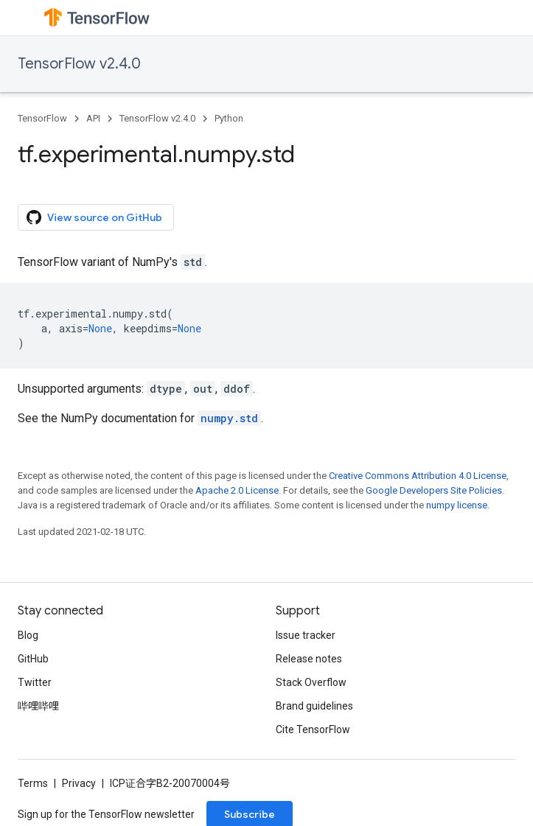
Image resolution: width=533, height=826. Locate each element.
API (93, 118)
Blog (28, 635)
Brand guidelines (314, 706)
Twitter (35, 682)
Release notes (309, 659)
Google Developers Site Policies (434, 490)
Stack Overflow (311, 682)
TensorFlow (42, 118)
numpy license (456, 505)
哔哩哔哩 (38, 706)
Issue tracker (305, 635)
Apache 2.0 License (237, 490)
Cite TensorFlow (313, 729)
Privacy (79, 783)
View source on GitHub (94, 217)
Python (229, 118)
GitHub (33, 659)
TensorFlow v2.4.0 (79, 64)
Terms (33, 783)
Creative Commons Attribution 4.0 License (417, 475)
